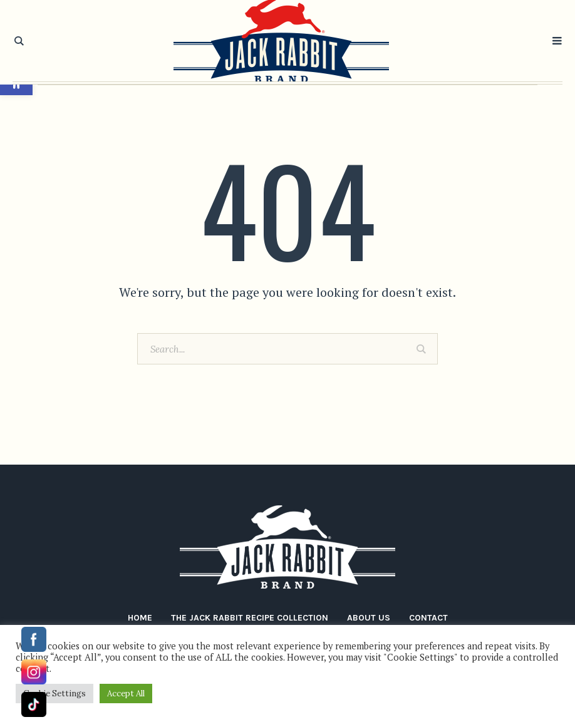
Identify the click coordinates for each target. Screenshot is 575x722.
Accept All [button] (126, 693)
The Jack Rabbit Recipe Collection (249, 617)
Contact (428, 617)
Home (140, 617)
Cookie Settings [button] (54, 693)
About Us (368, 617)
